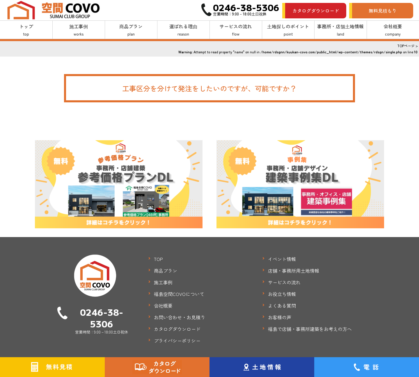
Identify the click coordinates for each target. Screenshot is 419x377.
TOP (158, 258)
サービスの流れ (236, 30)
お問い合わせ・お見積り (179, 317)
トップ (26, 30)
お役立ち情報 (282, 293)
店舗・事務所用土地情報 (293, 270)
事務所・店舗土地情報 (341, 30)
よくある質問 (282, 305)
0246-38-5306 (101, 318)
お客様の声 (279, 317)
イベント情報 (282, 258)
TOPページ (406, 45)
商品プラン (131, 30)
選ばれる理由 (183, 30)
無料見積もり (383, 10)
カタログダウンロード (315, 10)
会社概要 (393, 30)
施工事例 (79, 30)
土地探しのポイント (288, 30)
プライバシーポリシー (177, 340)
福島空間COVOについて (179, 293)
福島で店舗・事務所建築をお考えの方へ (310, 328)
